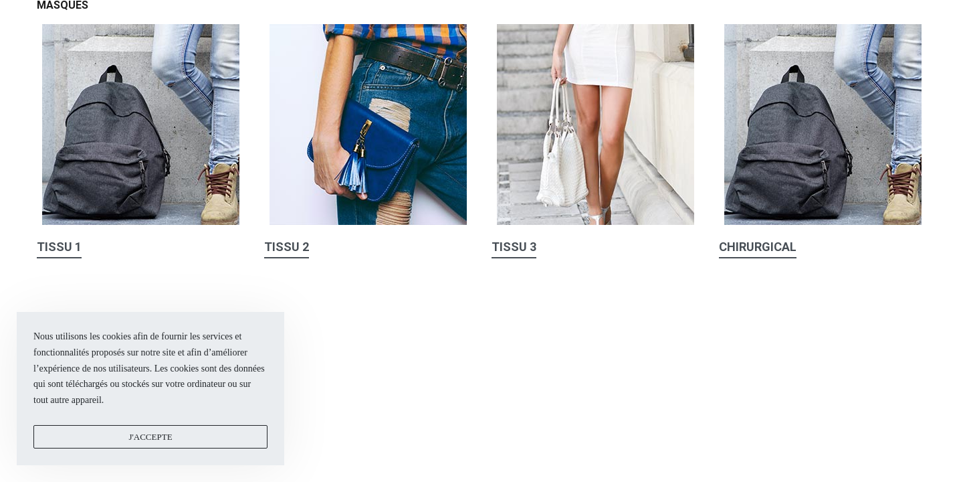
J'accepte (150, 437)
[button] (59, 249)
